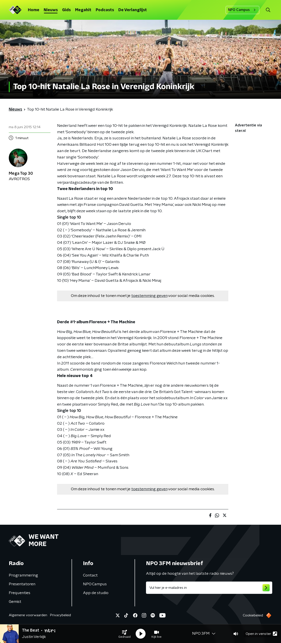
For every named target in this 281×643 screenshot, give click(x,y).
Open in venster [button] (261, 634)
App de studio (95, 593)
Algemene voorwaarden (28, 615)
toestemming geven (149, 296)
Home (33, 10)
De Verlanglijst (132, 10)
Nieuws (51, 10)
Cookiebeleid (253, 615)
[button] (124, 634)
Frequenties (19, 593)
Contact (90, 575)
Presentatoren (22, 584)
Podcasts (105, 10)
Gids (66, 10)
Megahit (83, 10)
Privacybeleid (60, 615)
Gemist (15, 602)
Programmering (23, 575)
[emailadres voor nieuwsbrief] (209, 588)
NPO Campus (242, 10)
